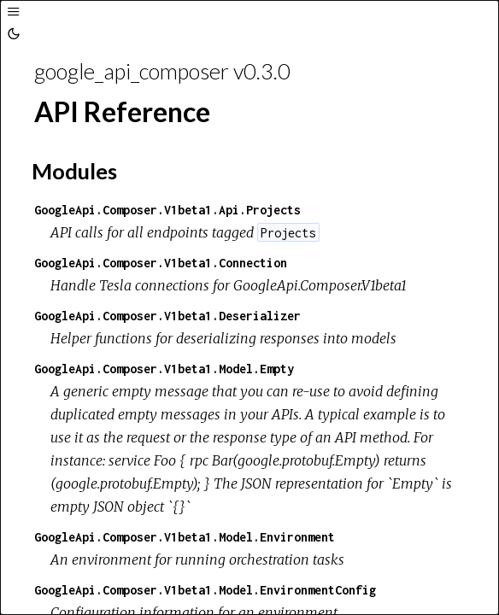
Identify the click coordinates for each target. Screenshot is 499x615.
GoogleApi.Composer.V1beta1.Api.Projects (167, 209)
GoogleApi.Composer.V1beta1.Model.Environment (184, 537)
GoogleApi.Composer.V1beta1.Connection (160, 262)
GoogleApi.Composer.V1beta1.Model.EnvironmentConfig (205, 590)
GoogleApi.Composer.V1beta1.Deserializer (167, 315)
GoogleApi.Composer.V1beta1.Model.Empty (164, 368)
